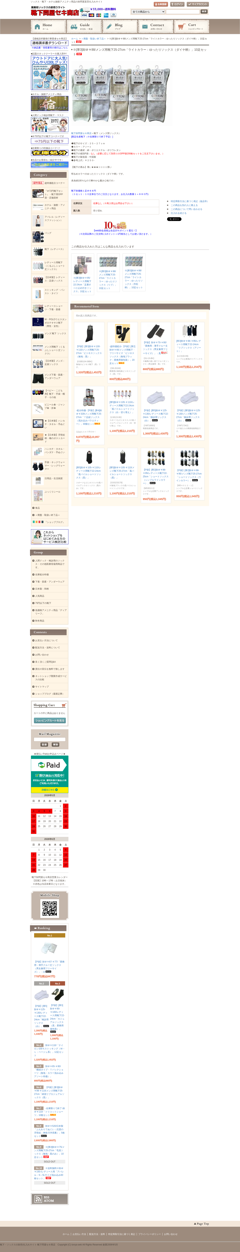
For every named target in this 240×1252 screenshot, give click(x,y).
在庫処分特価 (42, 574)
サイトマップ (42, 686)
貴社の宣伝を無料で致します (49, 669)
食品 (37, 508)
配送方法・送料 (97, 1234)
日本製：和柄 (42, 589)
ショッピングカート (191, 26)
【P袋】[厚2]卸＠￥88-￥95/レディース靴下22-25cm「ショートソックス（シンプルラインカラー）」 (156, 476)
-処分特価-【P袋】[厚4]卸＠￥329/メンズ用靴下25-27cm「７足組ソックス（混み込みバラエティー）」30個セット (89, 417)
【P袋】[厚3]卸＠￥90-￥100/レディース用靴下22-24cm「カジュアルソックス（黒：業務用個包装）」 (57, 1018)
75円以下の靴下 (43, 603)
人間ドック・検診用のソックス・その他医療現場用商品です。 (49, 564)
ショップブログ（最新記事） (49, 693)
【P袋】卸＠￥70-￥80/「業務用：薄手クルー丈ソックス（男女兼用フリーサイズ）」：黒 (155, 348)
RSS (46, 1197)
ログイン (177, 4)
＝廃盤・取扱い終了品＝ (93, 38)
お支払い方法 (79, 1234)
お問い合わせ (155, 26)
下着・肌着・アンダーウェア (49, 581)
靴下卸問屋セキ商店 (81, 133)
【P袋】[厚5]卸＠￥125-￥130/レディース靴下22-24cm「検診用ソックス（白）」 (41, 1016)
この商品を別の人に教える (184, 205)
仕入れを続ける (179, 213)
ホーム (48, 26)
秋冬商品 (39, 620)
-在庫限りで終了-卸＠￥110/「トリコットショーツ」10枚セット (49, 1111)
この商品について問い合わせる (186, 209)
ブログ (120, 26)
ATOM (49, 1201)
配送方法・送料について (47, 647)
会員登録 (161, 4)
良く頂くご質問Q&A (45, 662)
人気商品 (39, 596)
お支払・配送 (84, 26)
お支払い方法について (46, 640)
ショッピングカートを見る (50, 721)
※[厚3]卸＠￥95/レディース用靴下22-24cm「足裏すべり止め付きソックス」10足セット (82, 285)
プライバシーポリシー (149, 1234)
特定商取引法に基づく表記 (121, 1234)
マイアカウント (198, 4)
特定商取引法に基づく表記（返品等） (190, 201)
